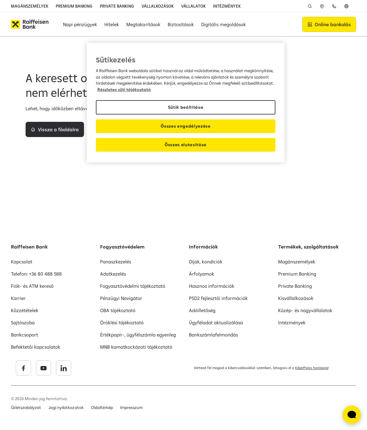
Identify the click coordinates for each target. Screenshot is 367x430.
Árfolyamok (201, 274)
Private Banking (295, 286)
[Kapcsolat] (334, 6)
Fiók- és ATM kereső (32, 286)
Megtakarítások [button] (143, 24)
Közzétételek (24, 310)
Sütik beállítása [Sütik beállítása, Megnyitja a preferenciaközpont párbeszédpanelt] (186, 107)
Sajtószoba (23, 322)
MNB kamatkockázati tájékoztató (136, 347)
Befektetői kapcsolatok (35, 347)
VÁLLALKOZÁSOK (158, 6)
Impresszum (131, 407)
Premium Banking (297, 274)
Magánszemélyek (296, 262)
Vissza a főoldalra (58, 151)
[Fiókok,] (322, 6)
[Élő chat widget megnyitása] (352, 415)
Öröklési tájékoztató (122, 322)
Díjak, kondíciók (205, 262)
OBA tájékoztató (117, 310)
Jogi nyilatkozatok (65, 407)
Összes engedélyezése (186, 126)
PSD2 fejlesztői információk (218, 298)
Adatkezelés (113, 274)
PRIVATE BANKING (117, 6)
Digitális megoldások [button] (223, 24)
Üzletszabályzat (26, 407)
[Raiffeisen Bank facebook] (67, 367)
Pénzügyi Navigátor (121, 298)
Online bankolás (333, 24)
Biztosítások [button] (181, 24)
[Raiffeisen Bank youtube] (87, 367)
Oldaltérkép (102, 407)
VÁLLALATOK (193, 6)
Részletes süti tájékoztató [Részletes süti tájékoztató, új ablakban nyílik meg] (124, 89)
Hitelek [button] (111, 24)
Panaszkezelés (115, 262)
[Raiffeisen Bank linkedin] (107, 367)
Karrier (18, 298)
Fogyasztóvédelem (122, 247)
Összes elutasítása (186, 144)
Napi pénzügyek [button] (80, 24)
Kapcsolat (21, 262)
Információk (203, 247)
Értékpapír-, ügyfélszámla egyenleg (138, 335)
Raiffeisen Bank (29, 247)
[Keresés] (309, 6)
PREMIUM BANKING (74, 6)
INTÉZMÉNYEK (227, 6)
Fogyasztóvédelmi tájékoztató (133, 286)
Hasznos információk (211, 286)
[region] (186, 102)
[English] (346, 6)
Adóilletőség (202, 310)
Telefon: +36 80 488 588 (36, 274)
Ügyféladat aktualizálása (216, 322)
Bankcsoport (24, 335)
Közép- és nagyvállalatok (305, 310)
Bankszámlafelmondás (213, 335)
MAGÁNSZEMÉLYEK (29, 6)
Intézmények (292, 322)
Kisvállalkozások (295, 298)
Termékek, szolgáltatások (308, 247)
